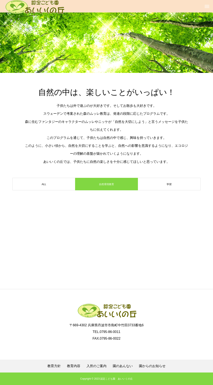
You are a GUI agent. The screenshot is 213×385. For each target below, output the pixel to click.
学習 (169, 184)
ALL (44, 184)
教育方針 (54, 366)
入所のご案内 (96, 366)
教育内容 (73, 366)
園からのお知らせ (152, 366)
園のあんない (123, 366)
